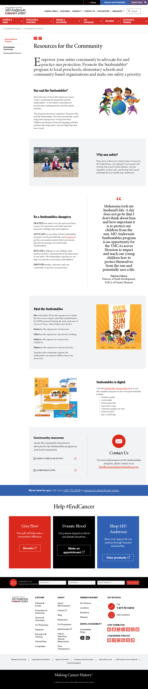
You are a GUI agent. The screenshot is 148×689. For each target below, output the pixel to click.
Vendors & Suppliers (74, 663)
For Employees (64, 624)
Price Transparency (64, 647)
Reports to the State (62, 659)
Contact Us (90, 11)
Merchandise (65, 629)
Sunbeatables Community (9, 48)
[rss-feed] (132, 640)
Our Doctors (103, 11)
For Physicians (89, 21)
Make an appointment (74, 550)
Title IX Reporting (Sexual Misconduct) (63, 638)
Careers (77, 11)
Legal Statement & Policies (41, 659)
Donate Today (138, 2)
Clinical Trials (51, 11)
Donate (30, 548)
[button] (35, 37)
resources (69, 237)
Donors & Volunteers (61, 21)
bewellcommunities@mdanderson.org (118, 467)
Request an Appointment (114, 2)
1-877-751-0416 (71, 490)
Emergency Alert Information (83, 659)
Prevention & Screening (32, 21)
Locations (84, 608)
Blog (60, 615)
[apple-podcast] (109, 640)
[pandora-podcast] (123, 640)
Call (127, 606)
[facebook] (109, 629)
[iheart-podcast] (128, 640)
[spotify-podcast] (114, 640)
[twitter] (114, 629)
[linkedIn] (128, 629)
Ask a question (122, 615)
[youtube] (118, 629)
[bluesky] (132, 629)
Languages (117, 11)
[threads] (137, 629)
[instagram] (123, 629)
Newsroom (63, 620)
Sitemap (84, 617)
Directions (84, 612)
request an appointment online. (101, 490)
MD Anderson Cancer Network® (127, 659)
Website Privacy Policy (18, 659)
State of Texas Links (105, 659)
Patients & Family (7, 21)
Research (109, 21)
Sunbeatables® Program (11, 40)
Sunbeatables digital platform (117, 389)
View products (118, 557)
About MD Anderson (64, 604)
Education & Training (128, 21)
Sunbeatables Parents (12, 53)
